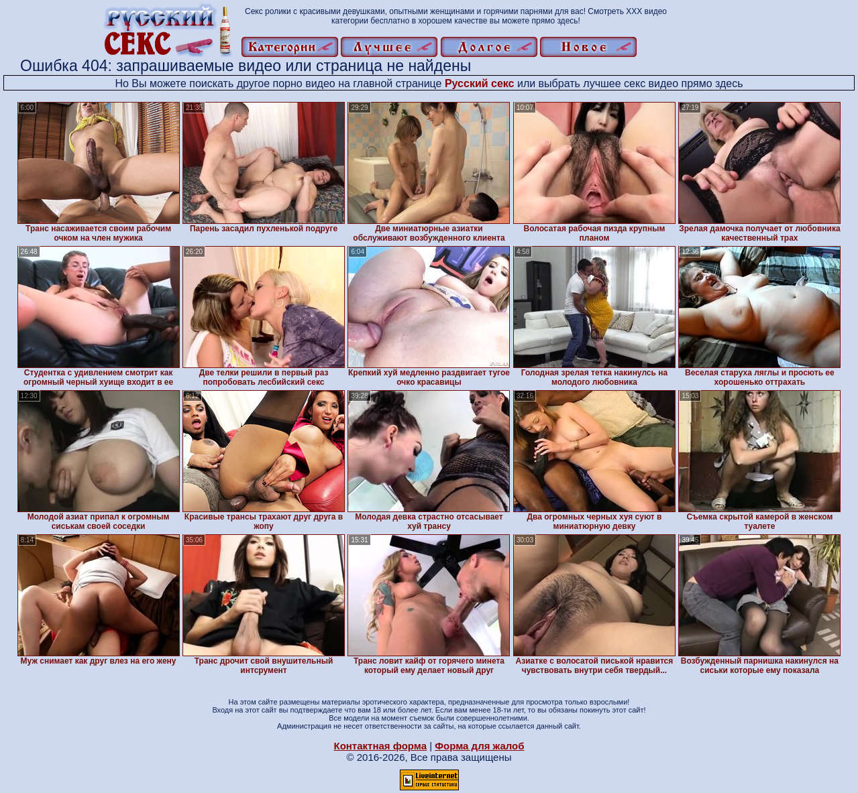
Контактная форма (380, 745)
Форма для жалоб (479, 745)
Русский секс (480, 83)
